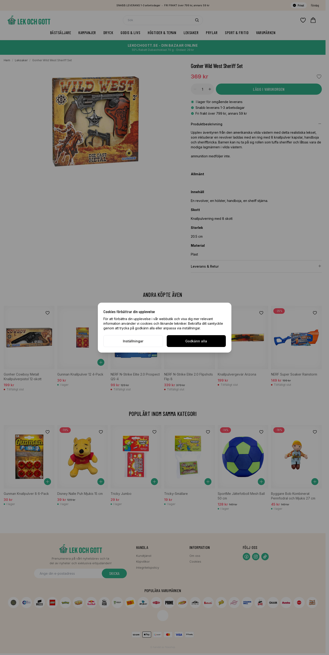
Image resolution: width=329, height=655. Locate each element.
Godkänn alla (196, 341)
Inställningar (133, 341)
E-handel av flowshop (162, 647)
